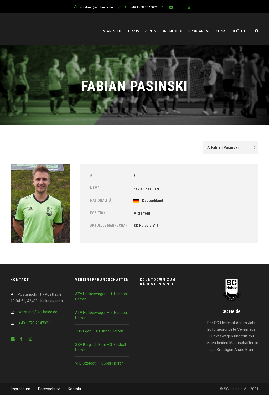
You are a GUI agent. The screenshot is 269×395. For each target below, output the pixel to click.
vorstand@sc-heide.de (37, 312)
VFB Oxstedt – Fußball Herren (99, 363)
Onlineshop (172, 31)
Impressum (20, 389)
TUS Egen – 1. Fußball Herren (99, 331)
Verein (150, 31)
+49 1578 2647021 (34, 323)
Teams (133, 31)
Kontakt (74, 389)
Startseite (112, 31)
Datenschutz (49, 389)
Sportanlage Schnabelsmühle (217, 31)
